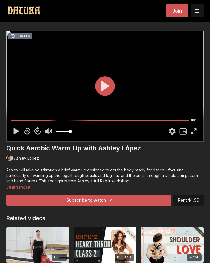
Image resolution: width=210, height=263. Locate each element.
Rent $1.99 (188, 200)
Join (177, 11)
